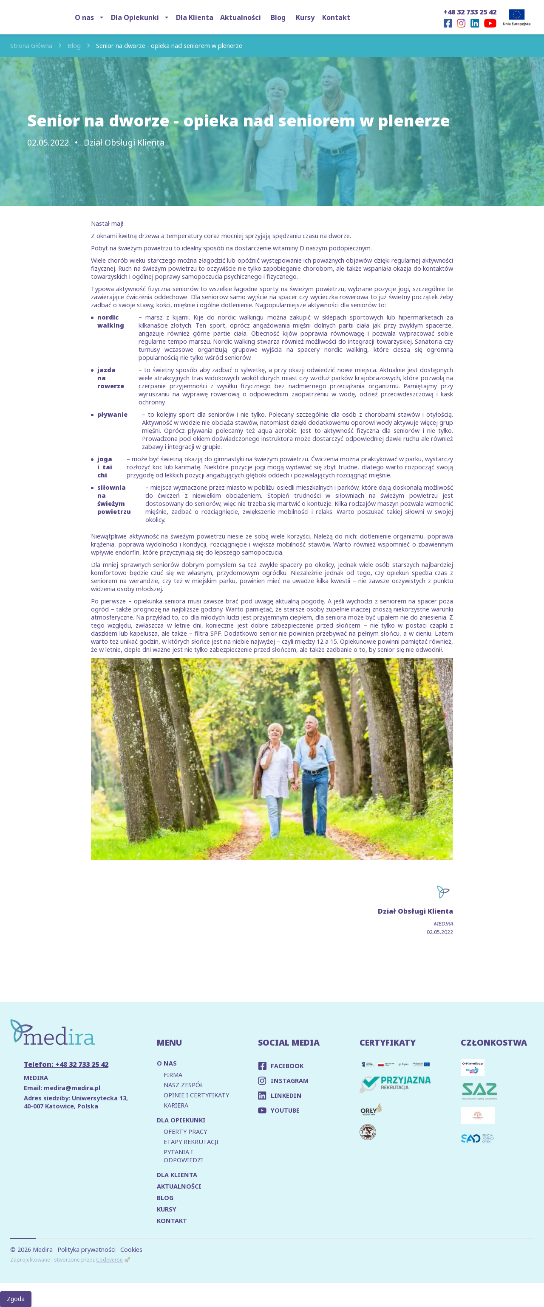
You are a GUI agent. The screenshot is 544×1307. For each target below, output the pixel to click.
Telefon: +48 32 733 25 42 (66, 1064)
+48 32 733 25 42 (469, 12)
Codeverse (109, 1259)
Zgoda (15, 1299)
